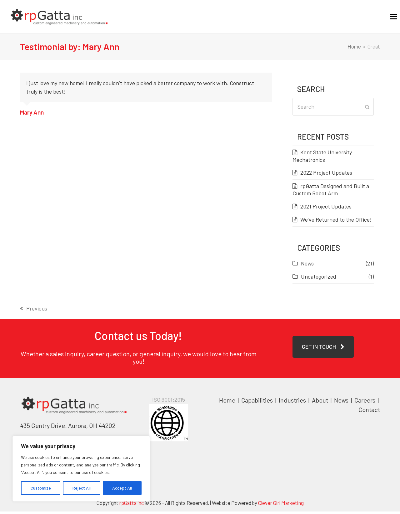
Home (227, 402)
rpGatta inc (131, 505)
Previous (33, 311)
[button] (387, 17)
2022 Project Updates (326, 175)
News (307, 265)
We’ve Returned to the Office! (336, 221)
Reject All (81, 488)
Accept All (122, 488)
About (320, 402)
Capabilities (257, 402)
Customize (41, 488)
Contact (369, 412)
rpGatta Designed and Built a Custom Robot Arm (330, 192)
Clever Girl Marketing (281, 505)
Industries (293, 402)
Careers (365, 402)
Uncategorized (318, 278)
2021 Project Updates (326, 208)
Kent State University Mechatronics (322, 158)
